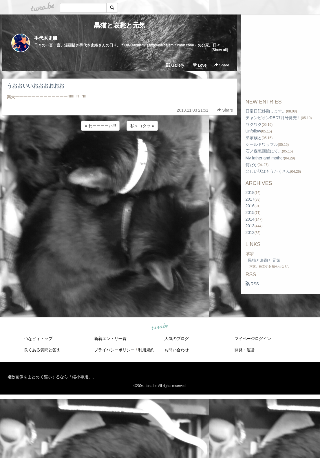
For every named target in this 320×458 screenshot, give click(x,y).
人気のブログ (176, 338)
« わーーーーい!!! (100, 125)
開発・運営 (245, 350)
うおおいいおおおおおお (35, 86)
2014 (250, 219)
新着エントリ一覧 (110, 338)
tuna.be (160, 327)
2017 (250, 199)
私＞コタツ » (142, 125)
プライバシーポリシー (114, 350)
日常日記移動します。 (266, 111)
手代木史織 (45, 38)
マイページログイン (253, 338)
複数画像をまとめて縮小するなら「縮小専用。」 (51, 377)
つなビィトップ (38, 338)
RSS (252, 283)
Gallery (175, 65)
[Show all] (219, 50)
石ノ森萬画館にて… (264, 151)
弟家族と (254, 137)
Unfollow (253, 131)
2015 (250, 212)
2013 (250, 225)
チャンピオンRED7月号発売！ (273, 117)
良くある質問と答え (42, 350)
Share (221, 65)
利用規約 (146, 350)
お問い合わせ (176, 350)
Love (199, 65)
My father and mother (265, 158)
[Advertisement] (119, 148)
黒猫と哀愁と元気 (119, 25)
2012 (250, 232)
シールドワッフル (262, 144)
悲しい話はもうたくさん (268, 171)
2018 (250, 192)
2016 (250, 205)
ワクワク (254, 124)
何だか (252, 164)
